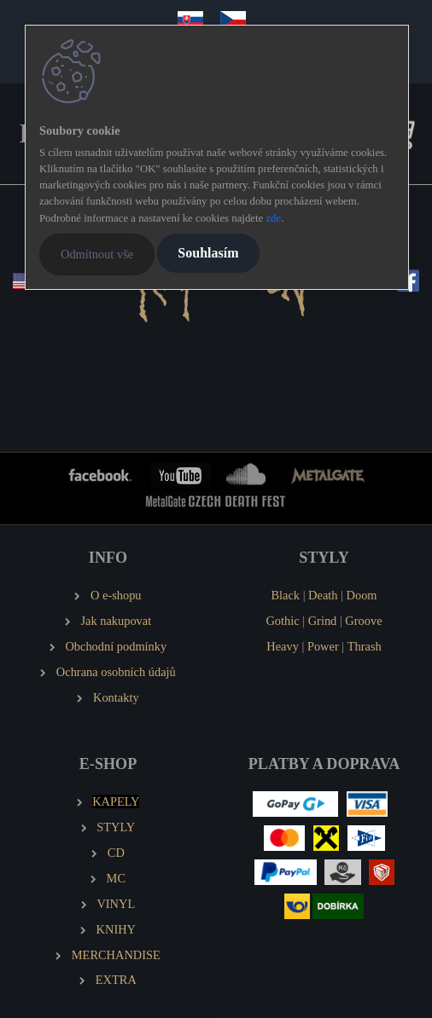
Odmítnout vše (97, 254)
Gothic (282, 621)
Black (285, 595)
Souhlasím (208, 253)
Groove (363, 621)
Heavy (282, 646)
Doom (362, 595)
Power (323, 646)
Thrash (364, 646)
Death (322, 595)
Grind (322, 621)
